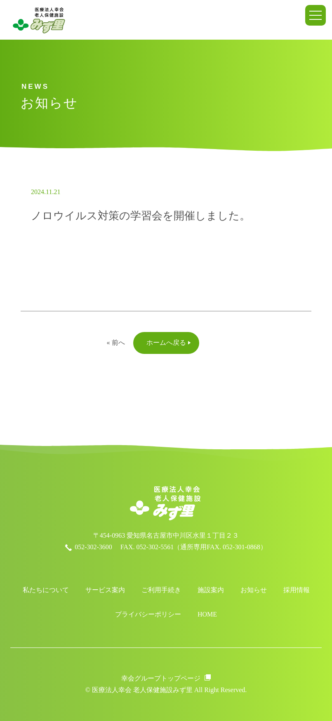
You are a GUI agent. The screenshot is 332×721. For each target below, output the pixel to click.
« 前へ (116, 342)
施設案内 (211, 589)
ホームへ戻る (166, 342)
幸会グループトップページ (160, 678)
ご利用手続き (161, 589)
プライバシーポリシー (148, 614)
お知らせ (253, 589)
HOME (207, 614)
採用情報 (296, 589)
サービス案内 (105, 589)
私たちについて (46, 589)
